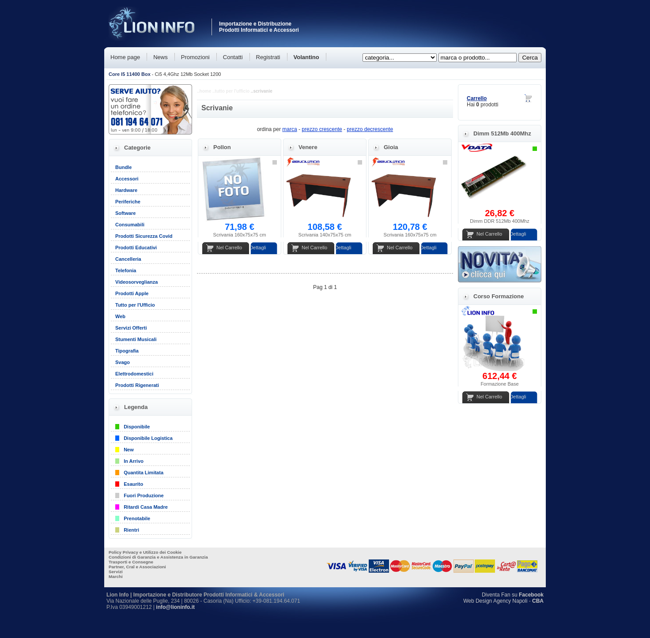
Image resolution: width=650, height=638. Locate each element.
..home (204, 91)
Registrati (268, 57)
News (160, 57)
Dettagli (257, 247)
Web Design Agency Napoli (495, 601)
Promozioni (195, 57)
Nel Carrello (229, 247)
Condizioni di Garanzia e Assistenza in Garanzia (158, 557)
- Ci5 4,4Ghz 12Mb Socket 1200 (165, 74)
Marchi (116, 576)
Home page (125, 57)
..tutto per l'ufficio (230, 91)
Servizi (116, 571)
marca (289, 129)
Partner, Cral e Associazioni (137, 566)
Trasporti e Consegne (131, 561)
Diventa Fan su (513, 595)
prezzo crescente (322, 129)
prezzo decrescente (370, 129)
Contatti (233, 57)
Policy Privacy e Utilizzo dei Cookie (145, 552)
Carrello (477, 98)
